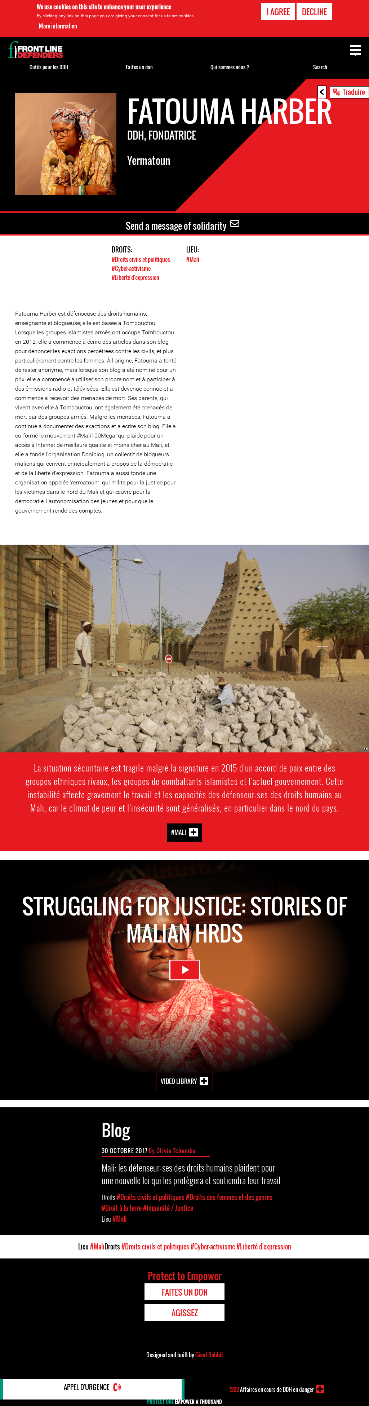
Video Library (179, 1080)
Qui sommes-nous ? (229, 67)
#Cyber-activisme (132, 268)
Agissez (185, 1312)
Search (320, 67)
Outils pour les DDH (49, 67)
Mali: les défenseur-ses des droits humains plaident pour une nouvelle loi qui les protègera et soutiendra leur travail (191, 1173)
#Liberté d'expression (138, 277)
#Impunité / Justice (168, 1207)
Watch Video (184, 975)
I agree (278, 11)
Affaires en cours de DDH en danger (271, 1389)
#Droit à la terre (122, 1207)
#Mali (193, 259)
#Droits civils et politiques (142, 259)
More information (58, 26)
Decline (314, 11)
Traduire (354, 92)
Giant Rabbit (209, 1354)
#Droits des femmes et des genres (229, 1196)
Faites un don (139, 67)
